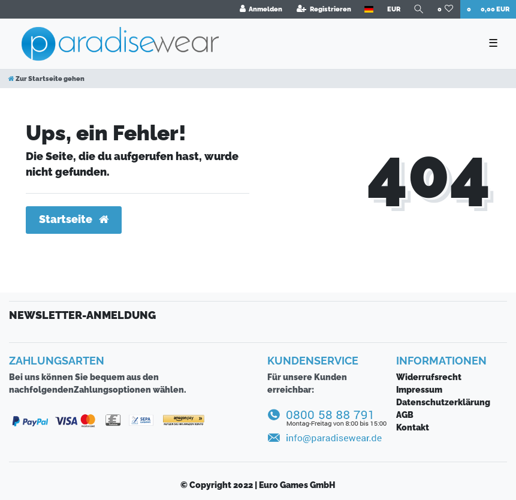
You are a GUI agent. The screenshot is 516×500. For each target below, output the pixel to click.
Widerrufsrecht (428, 377)
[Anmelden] (261, 9)
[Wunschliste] (445, 9)
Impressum (419, 389)
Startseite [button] (73, 219)
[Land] (369, 9)
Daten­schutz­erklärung (443, 402)
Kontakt (412, 427)
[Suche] (419, 9)
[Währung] (393, 9)
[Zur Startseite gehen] (46, 78)
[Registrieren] (324, 9)
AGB (405, 415)
